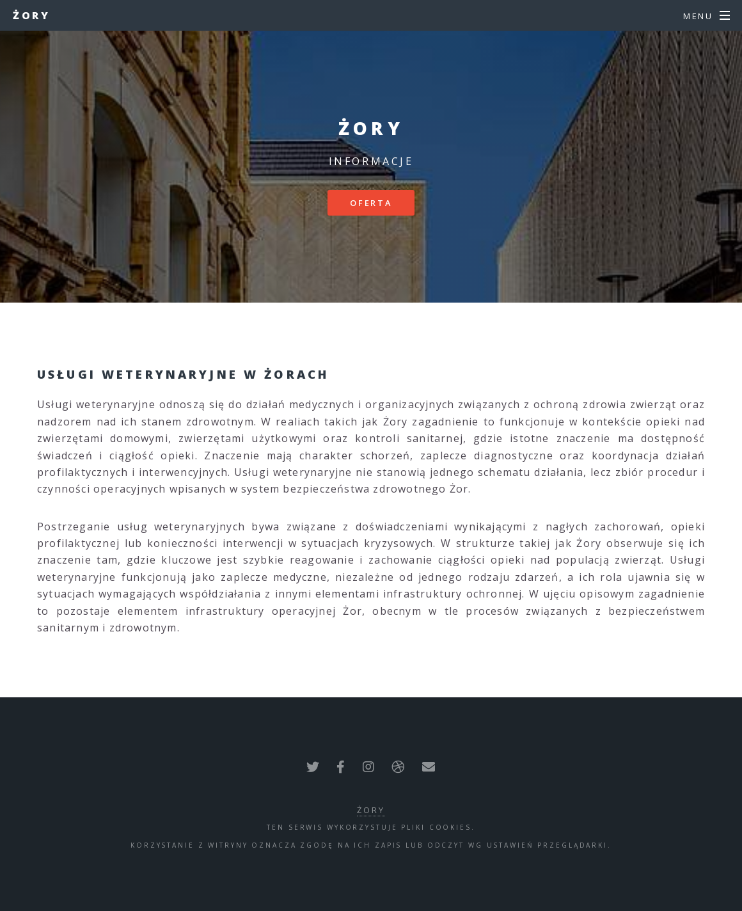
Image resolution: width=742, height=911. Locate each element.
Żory (31, 15)
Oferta (371, 203)
